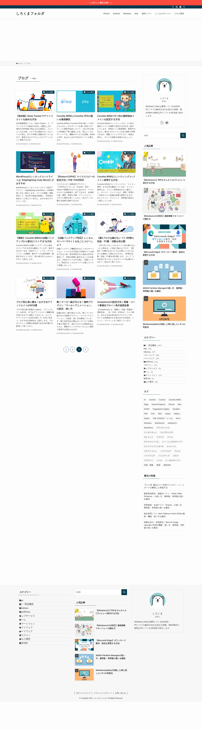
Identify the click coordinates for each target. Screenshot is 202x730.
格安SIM (152, 403)
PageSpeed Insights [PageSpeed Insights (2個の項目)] (161, 437)
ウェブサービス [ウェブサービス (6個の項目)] (166, 460)
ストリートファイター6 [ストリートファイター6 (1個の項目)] (153, 474)
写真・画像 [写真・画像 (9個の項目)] (148, 493)
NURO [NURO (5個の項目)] (146, 437)
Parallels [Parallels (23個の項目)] (176, 437)
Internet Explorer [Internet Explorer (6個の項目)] (158, 432)
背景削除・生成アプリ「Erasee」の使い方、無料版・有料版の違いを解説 (164, 534)
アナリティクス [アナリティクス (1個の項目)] (162, 456)
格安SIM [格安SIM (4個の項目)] (167, 493)
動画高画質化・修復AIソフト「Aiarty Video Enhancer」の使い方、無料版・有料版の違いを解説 (164, 524)
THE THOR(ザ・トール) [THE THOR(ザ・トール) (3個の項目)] (163, 446)
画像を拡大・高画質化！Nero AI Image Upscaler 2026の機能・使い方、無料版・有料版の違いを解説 (164, 553)
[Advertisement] (101, 40)
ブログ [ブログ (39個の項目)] (175, 484)
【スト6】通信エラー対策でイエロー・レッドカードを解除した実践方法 (164, 514)
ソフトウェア (155, 363)
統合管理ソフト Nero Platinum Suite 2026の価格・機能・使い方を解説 (164, 543)
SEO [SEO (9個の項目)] (160, 442)
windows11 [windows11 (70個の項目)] (172, 451)
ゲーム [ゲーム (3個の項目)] (170, 465)
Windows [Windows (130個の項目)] (148, 451)
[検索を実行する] (183, 135)
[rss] (177, 6)
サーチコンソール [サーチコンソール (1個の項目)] (151, 470)
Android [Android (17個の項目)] (152, 428)
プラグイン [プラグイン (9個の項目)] (148, 488)
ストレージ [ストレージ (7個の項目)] (171, 474)
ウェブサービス (155, 386)
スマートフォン (155, 397)
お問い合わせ (120, 721)
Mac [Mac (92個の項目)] (179, 432)
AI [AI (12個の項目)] (145, 428)
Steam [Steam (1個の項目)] (168, 442)
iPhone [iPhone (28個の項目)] (171, 432)
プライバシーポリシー (103, 721)
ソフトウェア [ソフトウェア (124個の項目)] (165, 479)
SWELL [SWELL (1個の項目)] (177, 442)
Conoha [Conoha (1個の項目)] (162, 428)
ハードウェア (155, 369)
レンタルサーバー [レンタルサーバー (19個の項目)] (173, 488)
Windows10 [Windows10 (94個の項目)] (159, 451)
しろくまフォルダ (30, 13)
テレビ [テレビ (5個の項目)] (177, 479)
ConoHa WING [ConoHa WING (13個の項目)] (175, 428)
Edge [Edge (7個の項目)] (146, 432)
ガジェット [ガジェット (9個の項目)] (148, 465)
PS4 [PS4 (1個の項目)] (153, 442)
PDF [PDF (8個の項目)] (146, 442)
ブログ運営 (153, 409)
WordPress (153, 374)
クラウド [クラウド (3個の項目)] (160, 465)
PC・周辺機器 (155, 346)
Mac (151, 352)
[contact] (180, 6)
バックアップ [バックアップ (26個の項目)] (163, 484)
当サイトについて (83, 721)
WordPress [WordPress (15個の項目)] (148, 456)
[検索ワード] (164, 135)
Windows (153, 358)
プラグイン (154, 380)
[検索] (184, 6)
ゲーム (151, 391)
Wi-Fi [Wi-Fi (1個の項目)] (178, 446)
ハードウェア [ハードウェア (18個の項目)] (149, 484)
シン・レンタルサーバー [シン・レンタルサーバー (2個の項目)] (172, 470)
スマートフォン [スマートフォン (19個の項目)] (150, 479)
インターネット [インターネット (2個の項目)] (150, 460)
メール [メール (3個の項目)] (159, 488)
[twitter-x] (173, 6)
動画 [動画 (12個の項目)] (158, 493)
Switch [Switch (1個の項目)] (146, 446)
